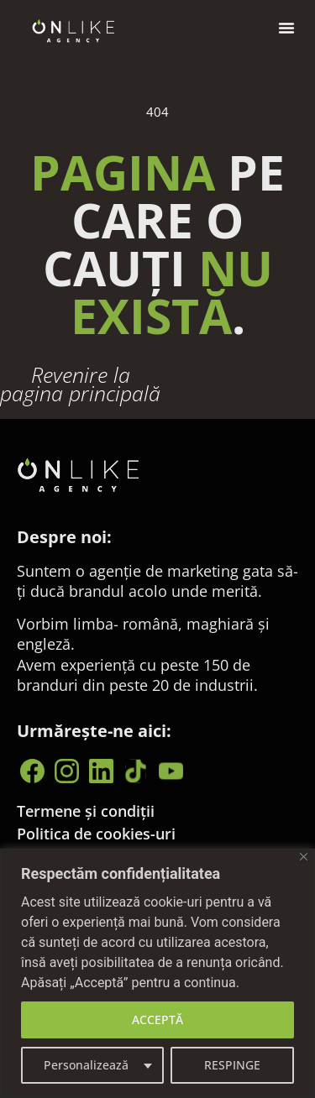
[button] (286, 27)
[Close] (303, 856)
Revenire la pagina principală (80, 384)
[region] (157, 973)
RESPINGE (232, 1065)
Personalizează (86, 1065)
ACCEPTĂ (157, 1019)
